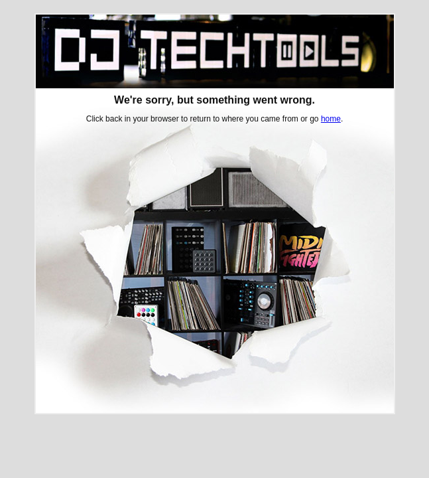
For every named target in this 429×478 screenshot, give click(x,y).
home (331, 118)
